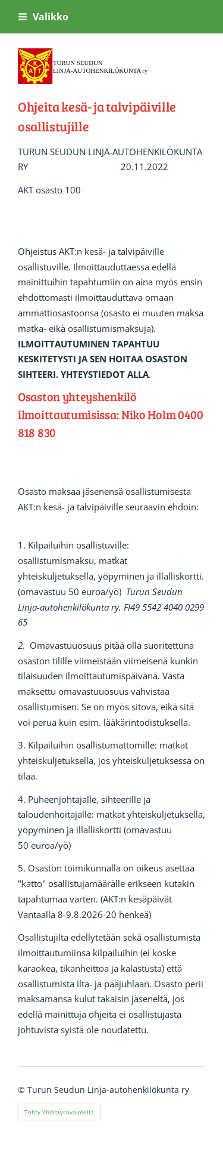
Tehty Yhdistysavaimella (59, 1112)
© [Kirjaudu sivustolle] (22, 1089)
